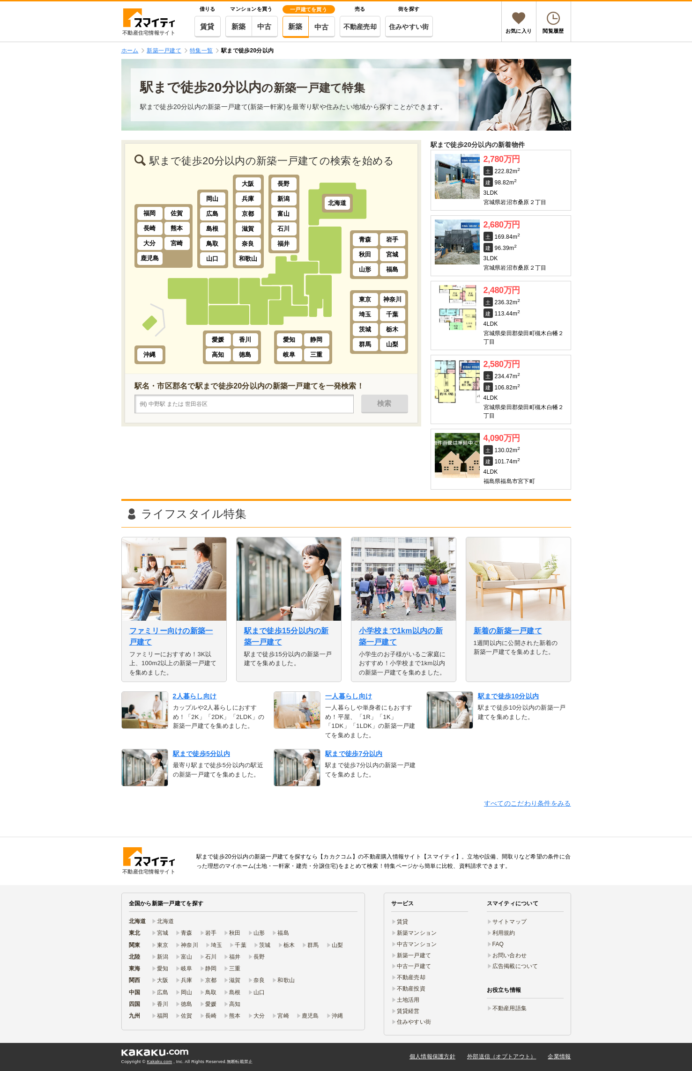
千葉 (392, 314)
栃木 (392, 329)
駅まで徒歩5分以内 (201, 753)
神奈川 (392, 299)
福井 (283, 243)
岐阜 (289, 354)
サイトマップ (509, 921)
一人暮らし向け (348, 696)
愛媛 (218, 339)
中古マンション (417, 944)
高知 (218, 354)
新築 (238, 26)
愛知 (289, 339)
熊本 (177, 228)
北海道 (337, 202)
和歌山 (248, 258)
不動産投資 (411, 988)
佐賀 (177, 213)
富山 (283, 213)
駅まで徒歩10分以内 (508, 696)
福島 (392, 269)
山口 (212, 258)
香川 (245, 339)
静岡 (316, 339)
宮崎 (177, 243)
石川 (283, 228)
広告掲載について (515, 966)
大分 (149, 243)
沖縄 (149, 354)
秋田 (365, 254)
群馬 (365, 344)
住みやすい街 (409, 26)
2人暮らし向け (195, 696)
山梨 (392, 344)
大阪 (248, 183)
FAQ (498, 944)
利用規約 (503, 933)
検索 (384, 403)
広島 (212, 213)
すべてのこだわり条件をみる (527, 803)
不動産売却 (360, 26)
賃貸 (207, 26)
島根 (212, 228)
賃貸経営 (408, 1011)
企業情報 (559, 1056)
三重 (316, 354)
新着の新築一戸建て (508, 631)
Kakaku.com (159, 1061)
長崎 (149, 228)
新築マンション (417, 933)
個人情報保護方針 (432, 1056)
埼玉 (365, 314)
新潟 (283, 198)
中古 (264, 26)
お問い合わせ (509, 955)
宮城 (392, 254)
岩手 (392, 239)
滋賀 (248, 228)
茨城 (365, 329)
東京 (365, 299)
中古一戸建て (414, 966)
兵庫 (248, 198)
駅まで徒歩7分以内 (353, 753)
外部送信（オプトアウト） (501, 1056)
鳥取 (212, 243)
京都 (248, 213)
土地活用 (408, 1000)
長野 (283, 183)
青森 (365, 239)
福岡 (149, 213)
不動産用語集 (509, 1008)
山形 (365, 269)
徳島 (245, 354)
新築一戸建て (414, 955)
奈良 (248, 243)
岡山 (212, 198)
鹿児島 (150, 258)
